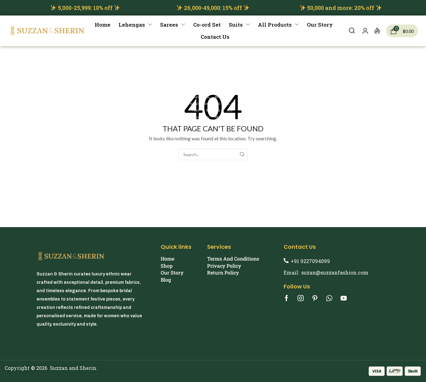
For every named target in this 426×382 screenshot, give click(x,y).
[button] (351, 30)
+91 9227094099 (310, 261)
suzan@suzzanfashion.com (334, 272)
